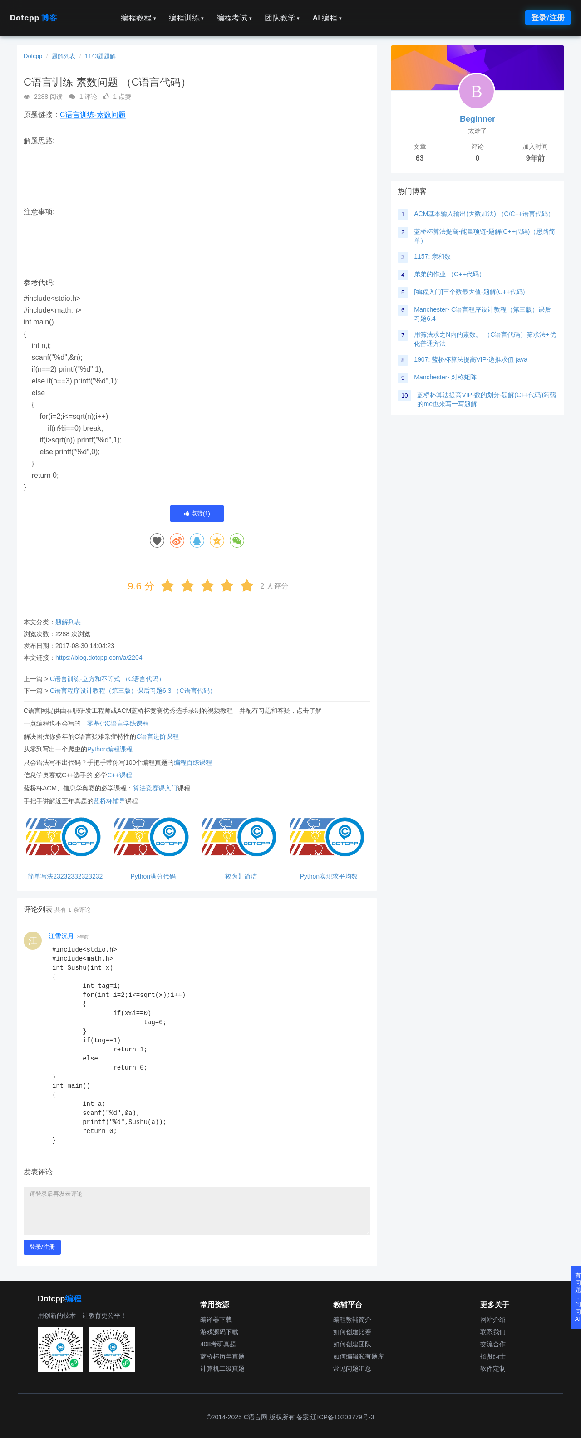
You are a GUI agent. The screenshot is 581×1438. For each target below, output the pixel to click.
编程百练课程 (193, 762)
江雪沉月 (61, 936)
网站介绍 (493, 1319)
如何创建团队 (352, 1344)
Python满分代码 (153, 876)
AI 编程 (326, 17)
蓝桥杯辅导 (109, 801)
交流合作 (493, 1344)
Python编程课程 (110, 749)
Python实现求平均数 (329, 876)
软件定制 (493, 1368)
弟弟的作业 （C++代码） (449, 274)
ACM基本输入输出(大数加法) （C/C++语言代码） (484, 213)
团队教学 (282, 17)
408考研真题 (218, 1344)
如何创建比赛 (352, 1331)
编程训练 (186, 17)
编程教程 (138, 17)
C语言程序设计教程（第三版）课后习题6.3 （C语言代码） (133, 690)
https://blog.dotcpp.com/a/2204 (98, 657)
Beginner (477, 118)
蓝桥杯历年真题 (222, 1356)
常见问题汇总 (352, 1368)
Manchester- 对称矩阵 (445, 377)
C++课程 (119, 775)
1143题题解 (100, 56)
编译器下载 (216, 1319)
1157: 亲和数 (432, 256)
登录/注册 (548, 17)
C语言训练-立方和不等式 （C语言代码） (107, 678)
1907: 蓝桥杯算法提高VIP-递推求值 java (470, 359)
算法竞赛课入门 (155, 788)
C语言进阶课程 (157, 736)
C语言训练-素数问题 (93, 114)
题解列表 (63, 56)
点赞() (197, 513)
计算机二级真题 (222, 1368)
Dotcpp (33, 17)
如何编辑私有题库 (358, 1356)
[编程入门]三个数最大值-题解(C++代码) (469, 291)
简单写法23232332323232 (65, 876)
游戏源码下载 (219, 1331)
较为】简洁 (241, 876)
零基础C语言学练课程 (118, 723)
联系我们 (493, 1331)
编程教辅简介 (352, 1319)
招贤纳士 (493, 1356)
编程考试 (234, 17)
